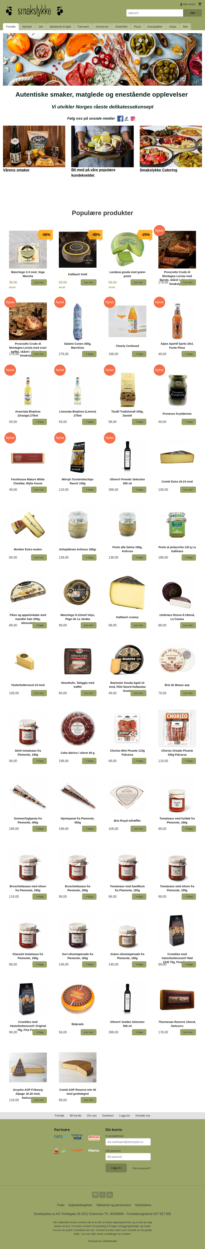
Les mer (86, 1233)
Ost (41, 26)
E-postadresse (115, 1136)
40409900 (117, 1214)
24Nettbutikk (109, 1241)
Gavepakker (154, 26)
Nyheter (27, 26)
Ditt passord (113, 1150)
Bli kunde (75, 1115)
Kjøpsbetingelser (80, 1205)
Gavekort (108, 1115)
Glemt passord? (141, 1168)
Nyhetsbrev (143, 1205)
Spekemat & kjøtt (60, 26)
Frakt (60, 1205)
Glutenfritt (121, 26)
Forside (11, 26)
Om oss (91, 1115)
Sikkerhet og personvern (113, 1205)
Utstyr (173, 26)
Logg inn (124, 1115)
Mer (185, 26)
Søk (192, 12)
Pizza (137, 26)
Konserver (102, 26)
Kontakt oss (143, 1115)
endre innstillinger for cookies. (114, 1233)
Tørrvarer (83, 26)
